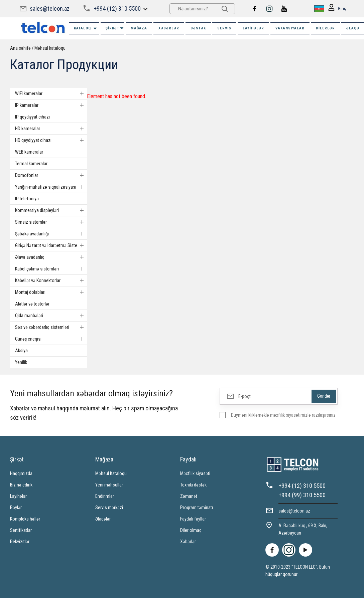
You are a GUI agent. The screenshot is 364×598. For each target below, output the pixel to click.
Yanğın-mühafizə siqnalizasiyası (51, 187)
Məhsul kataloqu (50, 48)
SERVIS (224, 28)
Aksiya (21, 350)
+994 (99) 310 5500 (302, 495)
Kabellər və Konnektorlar (51, 280)
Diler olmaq (191, 530)
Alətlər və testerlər (32, 304)
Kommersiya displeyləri (51, 210)
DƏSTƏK (198, 28)
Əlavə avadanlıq (51, 257)
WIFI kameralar (51, 93)
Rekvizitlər (19, 541)
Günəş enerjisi (51, 339)
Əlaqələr (103, 519)
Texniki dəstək (193, 484)
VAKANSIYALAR (290, 28)
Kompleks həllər (25, 519)
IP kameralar (51, 105)
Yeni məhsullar (109, 484)
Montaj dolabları (51, 292)
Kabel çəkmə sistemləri (51, 268)
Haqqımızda (21, 473)
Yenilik (21, 362)
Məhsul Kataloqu (111, 473)
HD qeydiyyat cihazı (51, 140)
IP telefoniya (27, 198)
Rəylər (16, 507)
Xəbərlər (188, 541)
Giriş (337, 9)
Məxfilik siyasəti (195, 473)
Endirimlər (104, 496)
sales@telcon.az (50, 8)
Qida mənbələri (51, 315)
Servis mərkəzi (109, 507)
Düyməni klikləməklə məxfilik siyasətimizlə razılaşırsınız (283, 415)
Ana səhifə (20, 48)
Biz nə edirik (21, 484)
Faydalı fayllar (193, 519)
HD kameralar (51, 128)
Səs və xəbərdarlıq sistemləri (51, 327)
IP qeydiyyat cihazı (32, 117)
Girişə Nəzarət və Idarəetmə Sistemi (51, 245)
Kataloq (86, 28)
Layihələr (253, 28)
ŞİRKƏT (115, 28)
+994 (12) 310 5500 (117, 8)
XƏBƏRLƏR (168, 28)
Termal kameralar (31, 163)
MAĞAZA (139, 28)
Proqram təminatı (196, 507)
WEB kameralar (29, 152)
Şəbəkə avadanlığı (51, 233)
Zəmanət (188, 496)
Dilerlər (325, 28)
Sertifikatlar (21, 530)
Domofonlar (51, 175)
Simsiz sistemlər (51, 222)
